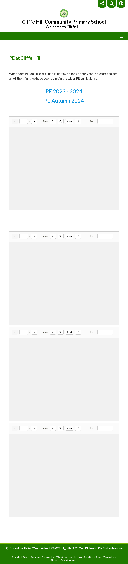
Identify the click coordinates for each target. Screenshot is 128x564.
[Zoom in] (53, 121)
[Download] (78, 121)
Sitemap (54, 560)
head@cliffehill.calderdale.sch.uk (106, 548)
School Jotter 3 (90, 557)
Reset (69, 121)
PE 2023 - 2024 (64, 91)
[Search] (105, 121)
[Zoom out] (61, 121)
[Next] (34, 121)
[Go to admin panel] (68, 560)
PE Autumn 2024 (64, 100)
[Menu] (64, 36)
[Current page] (24, 121)
